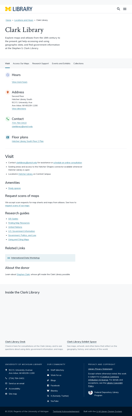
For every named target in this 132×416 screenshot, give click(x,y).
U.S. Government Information (21, 231)
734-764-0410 (19, 123)
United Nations (15, 227)
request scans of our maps (17, 205)
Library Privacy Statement (100, 369)
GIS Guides (13, 218)
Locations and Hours (23, 20)
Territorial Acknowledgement (66, 411)
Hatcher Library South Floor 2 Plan (28, 141)
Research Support (40, 63)
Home (8, 20)
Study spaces (14, 188)
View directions (19, 108)
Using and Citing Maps (18, 239)
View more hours (19, 82)
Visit (7, 63)
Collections (78, 63)
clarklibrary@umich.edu (22, 126)
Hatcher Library (25, 174)
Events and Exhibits (61, 63)
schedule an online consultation (67, 162)
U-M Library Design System (109, 411)
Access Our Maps (21, 63)
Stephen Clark (23, 274)
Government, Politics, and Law (22, 235)
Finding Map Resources (19, 223)
